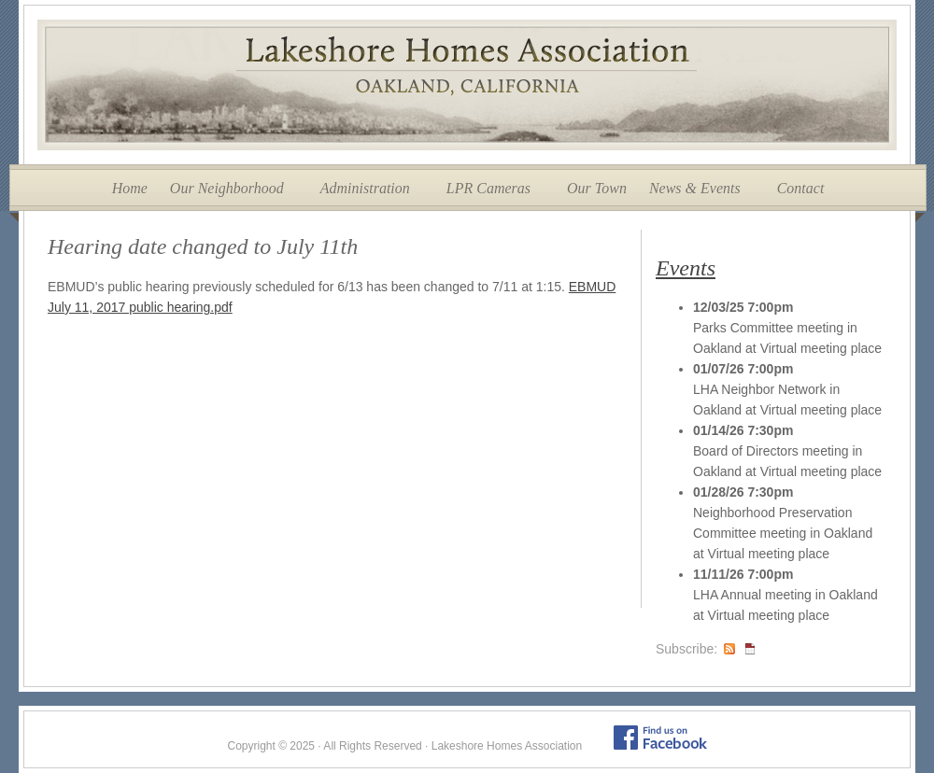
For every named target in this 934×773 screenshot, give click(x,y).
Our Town (597, 188)
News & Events (695, 188)
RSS (729, 649)
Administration (365, 188)
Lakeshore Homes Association (467, 85)
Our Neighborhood (227, 188)
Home (130, 188)
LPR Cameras (488, 188)
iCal (750, 649)
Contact (801, 188)
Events (685, 268)
